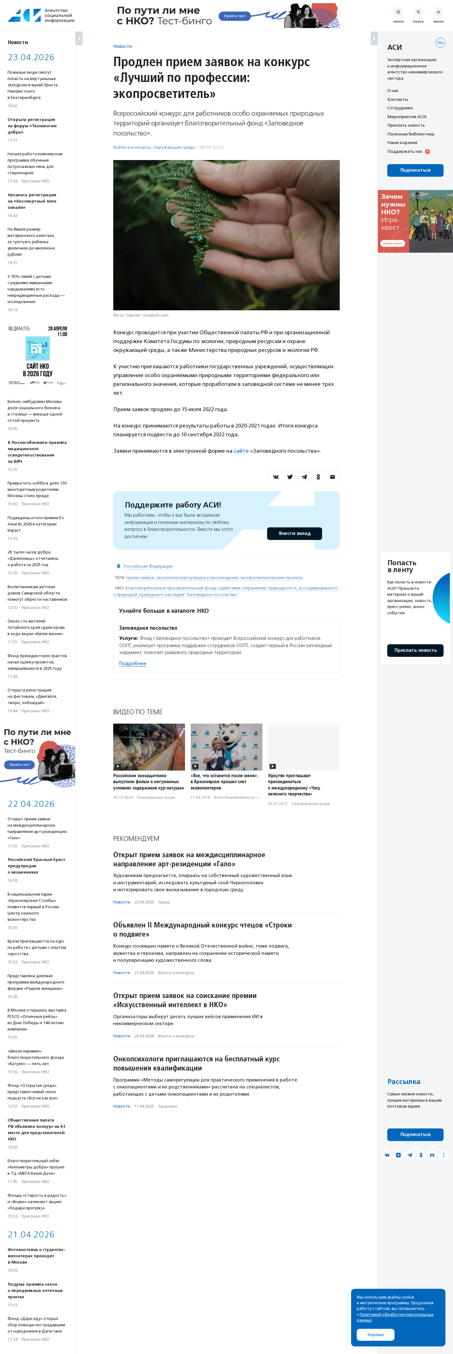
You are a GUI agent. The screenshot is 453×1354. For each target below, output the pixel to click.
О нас (393, 90)
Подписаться (415, 170)
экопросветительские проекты (271, 577)
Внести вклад (294, 533)
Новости (122, 46)
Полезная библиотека (410, 133)
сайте (241, 451)
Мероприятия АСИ (406, 116)
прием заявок (140, 577)
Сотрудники (400, 107)
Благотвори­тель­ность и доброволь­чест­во (253, 797)
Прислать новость (406, 125)
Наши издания (402, 142)
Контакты (397, 99)
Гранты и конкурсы (132, 147)
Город (164, 902)
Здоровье (167, 1106)
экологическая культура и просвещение (197, 577)
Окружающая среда (173, 147)
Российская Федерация (148, 566)
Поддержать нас (404, 151)
